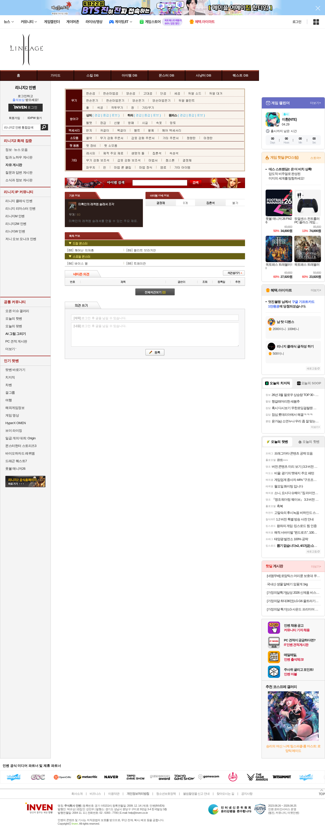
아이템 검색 (120, 183)
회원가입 (14, 118)
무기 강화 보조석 (97, 160)
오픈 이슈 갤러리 (17, 311)
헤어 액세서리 (171, 130)
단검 (163, 93)
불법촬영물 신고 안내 (196, 793)
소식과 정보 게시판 (18, 180)
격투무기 (117, 107)
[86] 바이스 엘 (77, 263)
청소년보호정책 (166, 793)
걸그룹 (10, 392)
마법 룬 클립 (122, 167)
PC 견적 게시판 (16, 341)
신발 (117, 122)
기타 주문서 (170, 138)
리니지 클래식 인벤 (18, 201)
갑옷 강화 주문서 (143, 138)
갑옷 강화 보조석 (129, 160)
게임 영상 (12, 415)
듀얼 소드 (194, 93)
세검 (177, 93)
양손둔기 (138, 100)
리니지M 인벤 (15, 216)
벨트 (137, 130)
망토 (173, 122)
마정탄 (208, 138)
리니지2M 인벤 (15, 223)
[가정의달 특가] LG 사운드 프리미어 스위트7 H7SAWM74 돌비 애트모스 (294, 609)
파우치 (90, 167)
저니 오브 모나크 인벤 (20, 239)
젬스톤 (170, 160)
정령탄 (191, 138)
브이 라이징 (13, 430)
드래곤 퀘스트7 (16, 461)
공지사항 (246, 793)
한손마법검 (110, 93)
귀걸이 (104, 130)
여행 (8, 400)
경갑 (97, 115)
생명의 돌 (137, 153)
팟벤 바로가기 (15, 369)
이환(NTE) (289, 119)
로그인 (296, 22)
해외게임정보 (14, 407)
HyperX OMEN (15, 423)
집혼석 (156, 153)
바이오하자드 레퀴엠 (20, 453)
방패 (131, 122)
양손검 (130, 93)
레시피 (90, 153)
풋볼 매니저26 (15, 468)
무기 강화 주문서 (111, 138)
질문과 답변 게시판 (18, 172)
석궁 (100, 107)
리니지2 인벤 (25, 87)
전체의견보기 (155, 292)
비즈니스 (95, 793)
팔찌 (151, 130)
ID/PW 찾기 (35, 118)
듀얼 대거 (215, 93)
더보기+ (315, 102)
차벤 (8, 385)
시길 (145, 122)
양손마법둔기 (161, 100)
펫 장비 (91, 145)
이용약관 (113, 793)
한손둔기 (92, 100)
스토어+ (315, 158)
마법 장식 (145, 167)
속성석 (173, 153)
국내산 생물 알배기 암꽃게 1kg (287, 584)
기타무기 (148, 107)
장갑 (103, 122)
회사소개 (77, 793)
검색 (44, 127)
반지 (89, 130)
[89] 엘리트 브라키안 (141, 250)
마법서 (153, 160)
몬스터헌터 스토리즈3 (20, 445)
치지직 (10, 377)
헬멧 (89, 122)
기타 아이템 (182, 167)
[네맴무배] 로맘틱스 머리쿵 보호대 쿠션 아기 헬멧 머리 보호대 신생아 (294, 576)
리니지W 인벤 (15, 231)
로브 (114, 115)
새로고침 (312, 368)
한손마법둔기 (115, 100)
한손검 (90, 93)
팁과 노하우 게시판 (18, 157)
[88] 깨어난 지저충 (80, 250)
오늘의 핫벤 (13, 318)
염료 (163, 167)
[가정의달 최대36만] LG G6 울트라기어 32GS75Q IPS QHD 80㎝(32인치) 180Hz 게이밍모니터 (294, 601)
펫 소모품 (110, 145)
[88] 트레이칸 (136, 263)
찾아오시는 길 (225, 793)
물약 (89, 138)
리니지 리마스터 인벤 (20, 208)
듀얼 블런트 (186, 100)
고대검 (147, 93)
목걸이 (121, 130)
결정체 (187, 160)
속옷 (159, 122)
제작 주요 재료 (113, 153)
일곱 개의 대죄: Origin (20, 438)
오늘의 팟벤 (13, 326)
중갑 (106, 115)
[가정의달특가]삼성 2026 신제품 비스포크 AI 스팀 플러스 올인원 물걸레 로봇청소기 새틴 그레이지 (294, 592)
